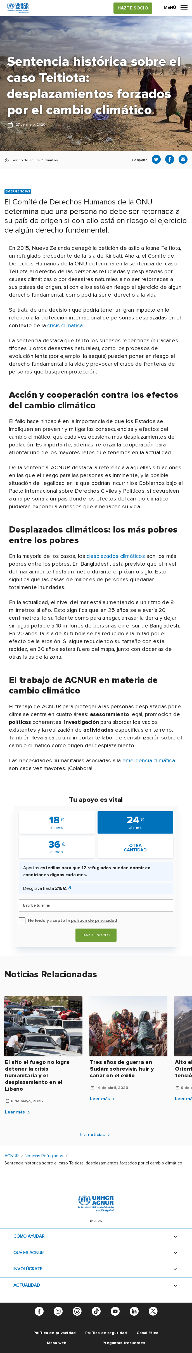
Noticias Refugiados (44, 1156)
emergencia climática (148, 760)
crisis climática (65, 325)
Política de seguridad (106, 1332)
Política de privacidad (55, 1332)
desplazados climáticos (116, 556)
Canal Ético (148, 1332)
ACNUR (11, 1156)
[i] (69, 887)
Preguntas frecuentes (124, 1342)
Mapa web (56, 1342)
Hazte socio (96, 935)
